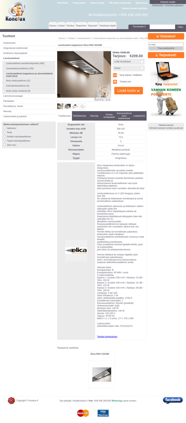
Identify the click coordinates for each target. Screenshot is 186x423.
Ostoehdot (62, 3)
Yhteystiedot (79, 3)
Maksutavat (141, 3)
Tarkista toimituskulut (107, 336)
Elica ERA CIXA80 (100, 354)
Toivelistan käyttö (107, 25)
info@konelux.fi (79, 401)
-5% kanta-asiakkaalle (120, 3)
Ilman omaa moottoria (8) (18, 91)
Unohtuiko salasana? (174, 5)
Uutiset (61, 25)
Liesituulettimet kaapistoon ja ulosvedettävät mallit (115, 38)
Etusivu (52, 25)
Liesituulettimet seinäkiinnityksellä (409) (25, 63)
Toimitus (70, 25)
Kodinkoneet (9, 43)
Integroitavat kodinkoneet (15, 48)
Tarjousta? (93, 25)
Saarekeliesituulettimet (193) (20, 68)
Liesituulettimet (84, 38)
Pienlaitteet (8, 101)
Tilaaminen (81, 25)
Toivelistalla (139, 26)
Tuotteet (71, 38)
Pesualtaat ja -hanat (13, 106)
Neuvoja (7, 111)
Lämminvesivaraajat (13, 96)
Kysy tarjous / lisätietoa (127, 75)
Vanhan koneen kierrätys (134, 8)
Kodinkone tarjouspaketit (15, 53)
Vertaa (117, 68)
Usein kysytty (97, 3)
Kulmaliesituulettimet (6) (17, 86)
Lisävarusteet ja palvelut (15, 116)
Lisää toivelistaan (122, 61)
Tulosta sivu (122, 81)
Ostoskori (165, 36)
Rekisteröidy (157, 5)
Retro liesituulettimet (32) (18, 80)
